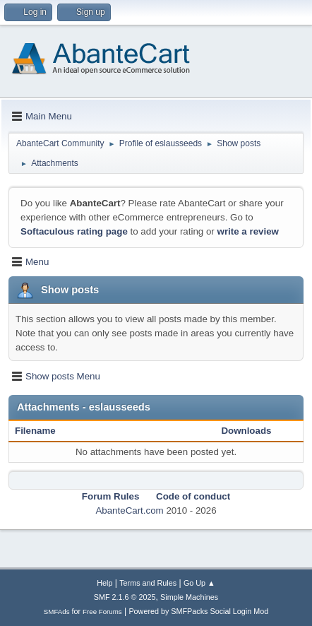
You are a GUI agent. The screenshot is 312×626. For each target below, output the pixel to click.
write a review (248, 231)
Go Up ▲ (199, 583)
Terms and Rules (147, 583)
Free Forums (102, 611)
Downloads (246, 430)
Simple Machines (189, 597)
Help (104, 583)
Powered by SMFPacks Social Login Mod (198, 611)
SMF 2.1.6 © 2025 (125, 597)
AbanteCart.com (129, 510)
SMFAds (57, 611)
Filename (43, 430)
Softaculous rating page (74, 231)
